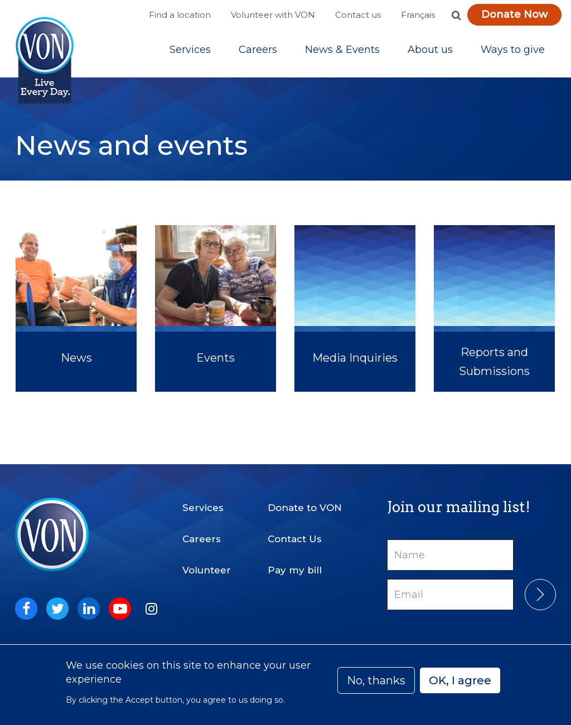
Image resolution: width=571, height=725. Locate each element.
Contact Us (295, 538)
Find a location (180, 14)
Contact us (358, 14)
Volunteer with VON (273, 14)
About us (430, 49)
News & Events (342, 49)
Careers (258, 49)
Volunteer (206, 570)
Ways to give (513, 49)
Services (190, 49)
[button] (456, 15)
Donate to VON (305, 507)
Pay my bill (295, 570)
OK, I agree (460, 680)
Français (418, 14)
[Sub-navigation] (190, 49)
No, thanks (376, 680)
